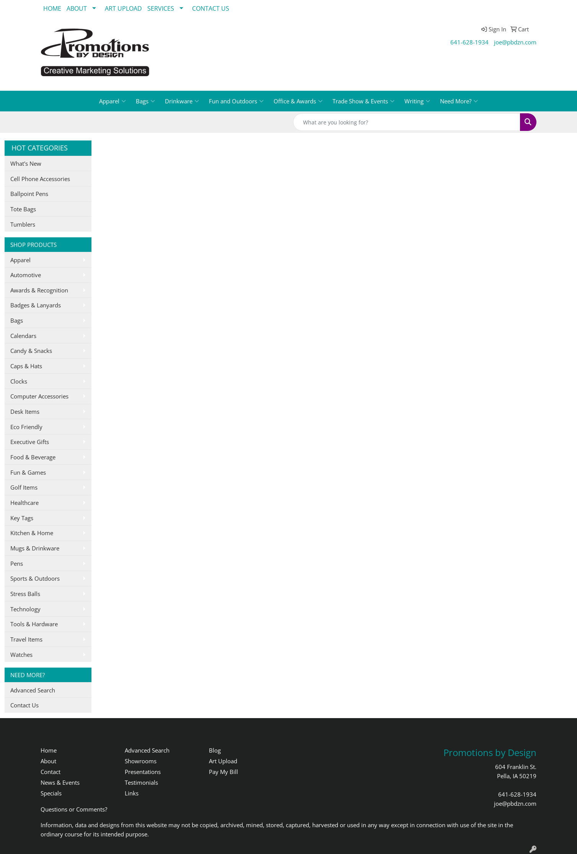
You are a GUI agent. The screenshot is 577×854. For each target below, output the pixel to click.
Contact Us (24, 705)
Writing (417, 101)
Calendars (23, 336)
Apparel (112, 101)
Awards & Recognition (39, 290)
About (48, 761)
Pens (16, 563)
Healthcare (24, 502)
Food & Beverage (32, 457)
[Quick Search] (406, 122)
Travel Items (26, 639)
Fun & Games (28, 472)
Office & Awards (298, 101)
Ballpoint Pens (29, 194)
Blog (215, 750)
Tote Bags (23, 209)
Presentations (143, 772)
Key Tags (21, 518)
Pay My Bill (223, 772)
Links (132, 793)
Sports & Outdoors (35, 578)
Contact (50, 772)
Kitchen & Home (31, 533)
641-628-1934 (469, 42)
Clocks (18, 381)
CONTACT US (210, 8)
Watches (21, 654)
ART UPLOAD (123, 8)
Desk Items (24, 411)
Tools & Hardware (34, 624)
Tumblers (22, 224)
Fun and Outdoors (236, 101)
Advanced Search (32, 690)
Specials (51, 793)
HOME (52, 8)
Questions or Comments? (74, 809)
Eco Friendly (26, 427)
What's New (25, 163)
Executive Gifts (29, 442)
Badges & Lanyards (35, 305)
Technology (25, 609)
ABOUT (77, 8)
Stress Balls (25, 594)
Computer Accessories (39, 396)
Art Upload (223, 761)
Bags (145, 101)
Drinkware (182, 101)
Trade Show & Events (363, 101)
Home (49, 750)
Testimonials (141, 782)
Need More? (459, 101)
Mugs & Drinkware (34, 548)
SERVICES (160, 8)
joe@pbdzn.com (515, 42)
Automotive (25, 275)
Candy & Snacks (31, 350)
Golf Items (23, 487)
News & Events (60, 782)
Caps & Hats (26, 366)
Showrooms (140, 761)
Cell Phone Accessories (40, 179)
